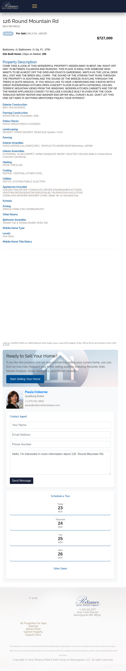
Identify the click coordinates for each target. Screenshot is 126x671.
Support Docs (33, 634)
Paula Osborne (36, 392)
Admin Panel (33, 629)
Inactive (8, 33)
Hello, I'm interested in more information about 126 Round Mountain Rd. (60, 463)
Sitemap (33, 626)
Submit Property (33, 631)
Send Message (21, 480)
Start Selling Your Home (25, 379)
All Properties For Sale (33, 623)
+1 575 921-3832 (34, 401)
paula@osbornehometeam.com (42, 405)
